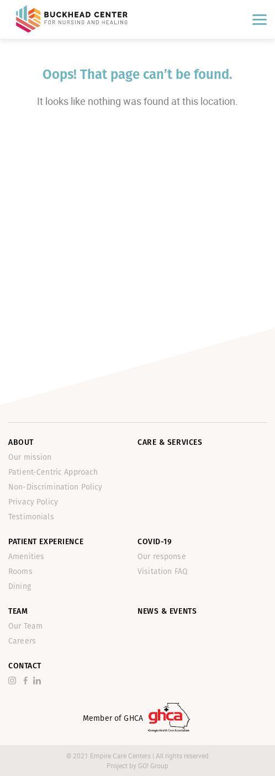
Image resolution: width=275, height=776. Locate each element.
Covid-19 (155, 541)
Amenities (26, 556)
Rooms (20, 571)
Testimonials (31, 517)
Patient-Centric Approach (53, 472)
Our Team (25, 626)
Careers (22, 641)
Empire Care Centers (121, 755)
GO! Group (153, 765)
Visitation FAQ (163, 571)
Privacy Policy (33, 502)
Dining (19, 586)
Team (18, 611)
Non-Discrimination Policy (55, 487)
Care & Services (170, 442)
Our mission (30, 457)
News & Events (167, 611)
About (21, 442)
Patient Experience (45, 541)
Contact (24, 666)
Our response (162, 556)
